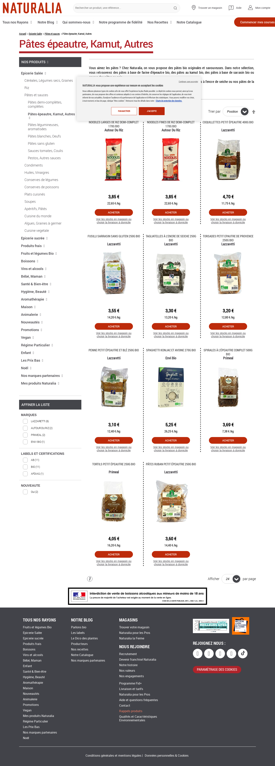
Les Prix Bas (32, 360)
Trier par (214, 111)
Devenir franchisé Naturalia (137, 659)
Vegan (27, 337)
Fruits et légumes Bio (39, 253)
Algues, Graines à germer (42, 223)
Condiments (33, 165)
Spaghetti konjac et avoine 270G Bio (171, 350)
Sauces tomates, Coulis (45, 151)
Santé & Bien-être (36, 284)
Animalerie (31, 314)
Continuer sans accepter (188, 81)
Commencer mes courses (250, 22)
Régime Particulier (37, 345)
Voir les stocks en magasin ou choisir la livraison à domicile (113, 221)
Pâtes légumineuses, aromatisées (43, 127)
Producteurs (79, 644)
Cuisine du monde (37, 216)
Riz (26, 88)
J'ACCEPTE (151, 111)
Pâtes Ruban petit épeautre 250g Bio (171, 464)
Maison (28, 307)
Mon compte (262, 8)
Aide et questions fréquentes (138, 700)
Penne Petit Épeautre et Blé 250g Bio (114, 350)
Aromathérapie (34, 299)
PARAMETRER (124, 111)
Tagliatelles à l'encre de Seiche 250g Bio (171, 238)
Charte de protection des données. (169, 100)
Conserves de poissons (41, 187)
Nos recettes (79, 649)
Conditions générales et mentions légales (113, 755)
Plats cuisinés (34, 194)
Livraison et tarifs (131, 689)
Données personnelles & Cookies (166, 755)
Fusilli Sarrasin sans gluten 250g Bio (114, 236)
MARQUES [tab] (29, 415)
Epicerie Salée (35, 34)
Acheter (114, 212)
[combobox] (126, 8)
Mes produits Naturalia (40, 383)
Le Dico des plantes (84, 638)
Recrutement (128, 654)
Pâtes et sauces (52, 34)
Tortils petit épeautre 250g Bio (113, 464)
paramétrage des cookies (217, 669)
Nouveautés (32, 322)
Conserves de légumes (41, 180)
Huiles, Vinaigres (36, 172)
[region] (139, 99)
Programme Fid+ (130, 683)
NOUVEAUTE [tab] (30, 485)
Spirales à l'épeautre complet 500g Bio (228, 352)
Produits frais (33, 245)
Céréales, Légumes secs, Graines (48, 80)
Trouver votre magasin (134, 627)
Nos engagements (131, 676)
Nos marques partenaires (42, 375)
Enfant (27, 352)
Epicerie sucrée (34, 238)
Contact (124, 705)
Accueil (22, 34)
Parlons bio (78, 627)
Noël (26, 368)
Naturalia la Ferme (131, 638)
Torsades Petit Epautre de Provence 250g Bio (228, 238)
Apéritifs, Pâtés (35, 209)
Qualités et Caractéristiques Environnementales (138, 718)
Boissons (29, 261)
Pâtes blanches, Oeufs (44, 136)
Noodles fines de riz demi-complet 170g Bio (171, 124)
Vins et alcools (34, 268)
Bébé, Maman (33, 276)
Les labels (78, 633)
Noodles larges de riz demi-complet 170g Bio (114, 124)
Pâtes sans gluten (41, 143)
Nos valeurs (127, 670)
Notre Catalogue (82, 655)
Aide (238, 8)
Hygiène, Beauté (35, 291)
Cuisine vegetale (36, 231)
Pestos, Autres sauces (44, 158)
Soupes (30, 202)
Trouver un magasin (210, 8)
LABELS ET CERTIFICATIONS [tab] (42, 453)
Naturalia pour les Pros (134, 633)
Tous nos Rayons (16, 22)
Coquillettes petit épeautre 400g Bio (228, 122)
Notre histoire (128, 665)
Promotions (31, 329)
